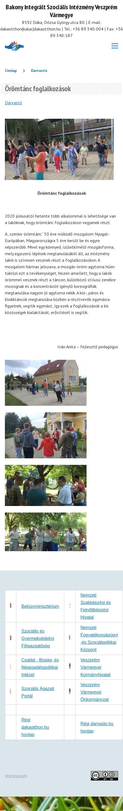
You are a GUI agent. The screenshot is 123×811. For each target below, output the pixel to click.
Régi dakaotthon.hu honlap (35, 727)
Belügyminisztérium (40, 606)
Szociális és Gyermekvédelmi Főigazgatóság (37, 638)
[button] (46, 404)
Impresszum (16, 775)
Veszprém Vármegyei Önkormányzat (95, 692)
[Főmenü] (115, 46)
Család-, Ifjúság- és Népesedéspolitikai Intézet (40, 667)
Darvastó (39, 70)
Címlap (11, 70)
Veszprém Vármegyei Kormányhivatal (95, 667)
